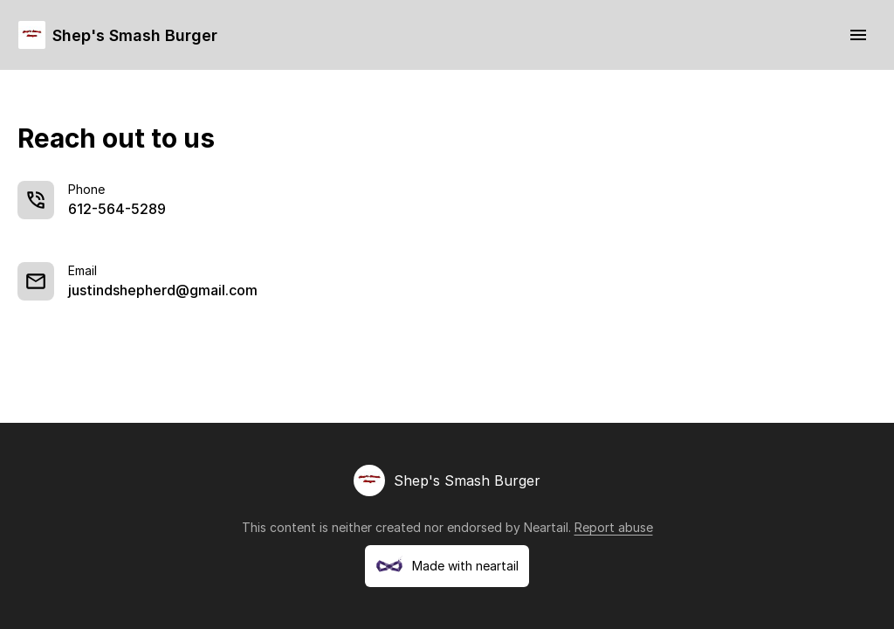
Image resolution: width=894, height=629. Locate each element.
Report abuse (613, 527)
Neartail (546, 527)
